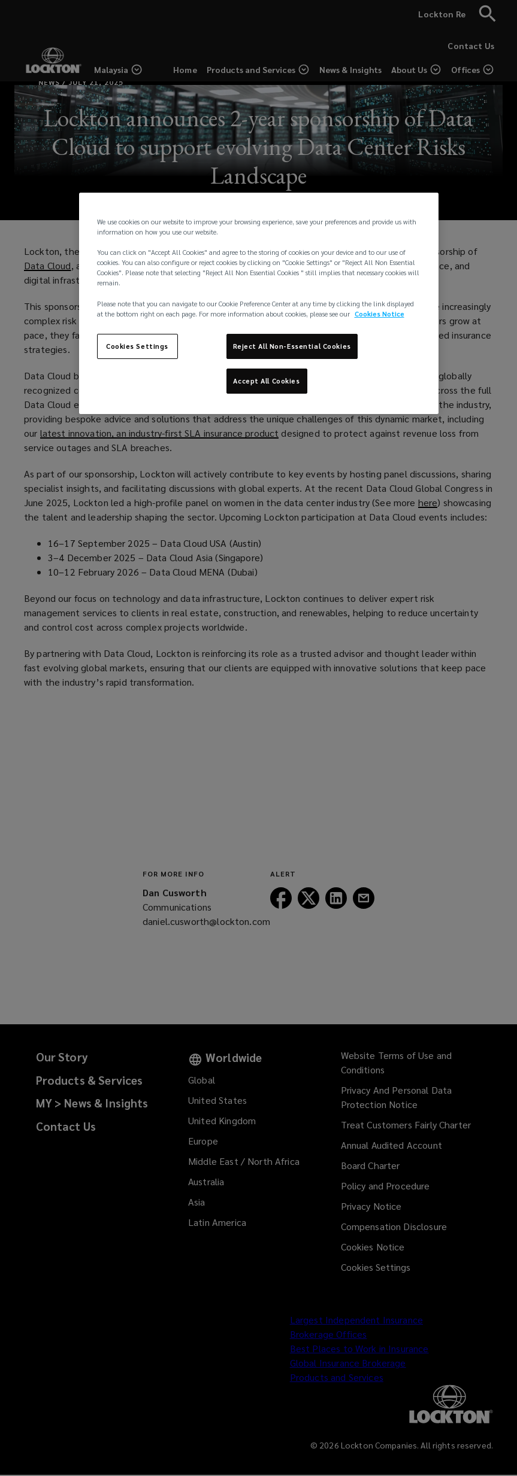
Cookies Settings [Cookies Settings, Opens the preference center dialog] (137, 346)
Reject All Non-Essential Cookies (292, 346)
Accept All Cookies (266, 380)
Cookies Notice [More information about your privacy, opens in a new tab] (379, 313)
